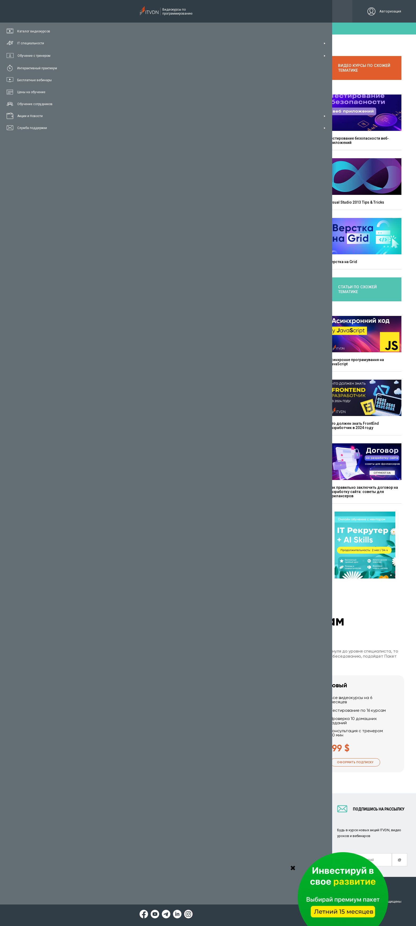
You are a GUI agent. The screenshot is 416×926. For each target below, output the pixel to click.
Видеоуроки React (160, 863)
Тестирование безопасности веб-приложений (359, 140)
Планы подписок (95, 833)
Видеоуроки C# (157, 827)
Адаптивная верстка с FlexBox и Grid (251, 367)
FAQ (274, 827)
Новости (214, 857)
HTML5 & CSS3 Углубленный (116, 404)
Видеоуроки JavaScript (164, 851)
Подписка (99, 11)
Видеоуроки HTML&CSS (165, 845)
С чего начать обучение (165, 814)
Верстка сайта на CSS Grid (200, 144)
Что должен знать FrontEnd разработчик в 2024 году (354, 425)
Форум (87, 863)
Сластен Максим (122, 189)
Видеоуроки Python (161, 820)
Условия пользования (99, 901)
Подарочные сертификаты (104, 839)
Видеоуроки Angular (162, 857)
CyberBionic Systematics (228, 833)
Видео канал (92, 851)
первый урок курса (115, 359)
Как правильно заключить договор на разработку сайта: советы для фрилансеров (363, 491)
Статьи (87, 857)
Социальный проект (288, 839)
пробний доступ (205, 28)
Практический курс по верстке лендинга (127, 408)
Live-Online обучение (99, 845)
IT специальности (96, 827)
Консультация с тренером (104, 814)
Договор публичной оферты (213, 901)
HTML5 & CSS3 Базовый (112, 400)
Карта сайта (253, 901)
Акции (213, 851)
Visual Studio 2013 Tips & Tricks (356, 202)
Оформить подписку (127, 762)
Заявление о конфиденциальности (153, 901)
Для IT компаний (222, 820)
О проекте (279, 814)
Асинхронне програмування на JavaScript (356, 361)
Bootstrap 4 (101, 396)
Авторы (277, 833)
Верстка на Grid (343, 261)
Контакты (279, 820)
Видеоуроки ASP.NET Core (167, 833)
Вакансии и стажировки (228, 827)
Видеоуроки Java (159, 839)
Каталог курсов (94, 820)
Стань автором (220, 814)
